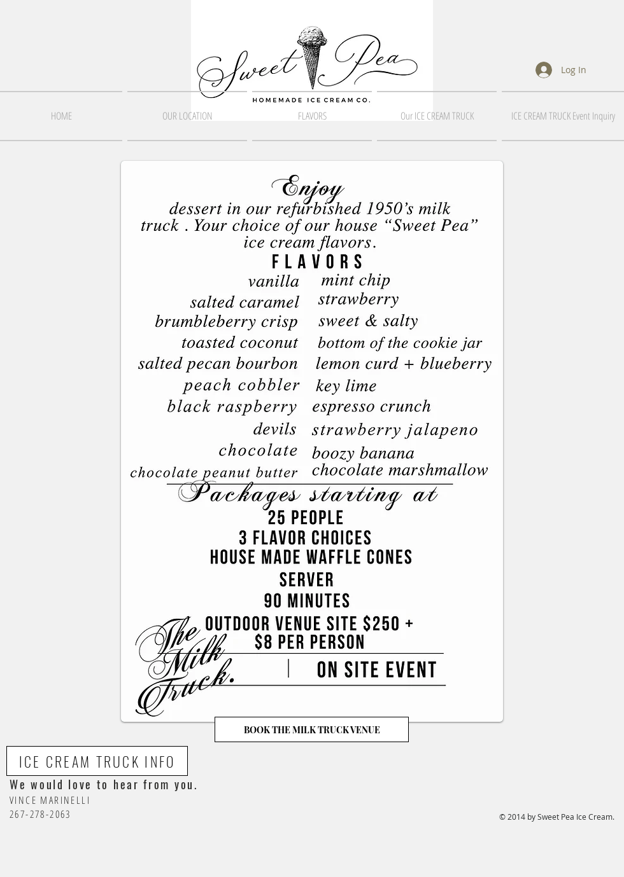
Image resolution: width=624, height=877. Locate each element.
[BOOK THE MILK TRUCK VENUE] (312, 729)
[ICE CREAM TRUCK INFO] (97, 761)
